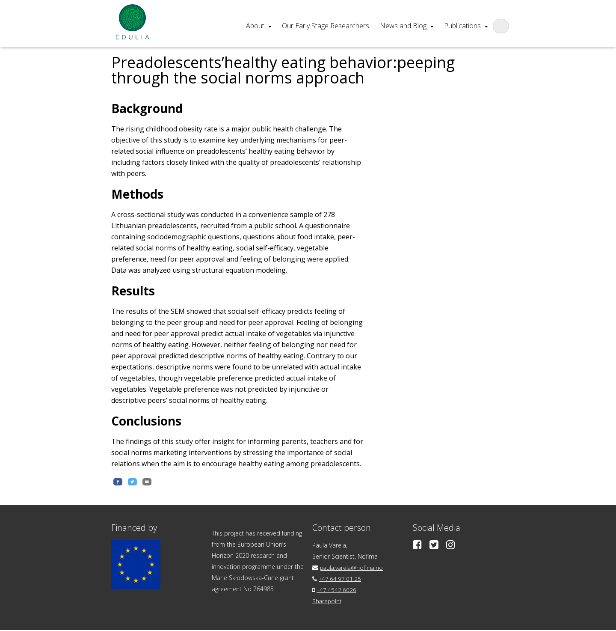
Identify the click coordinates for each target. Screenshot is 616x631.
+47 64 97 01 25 (341, 580)
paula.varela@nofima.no (353, 569)
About (255, 25)
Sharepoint (327, 602)
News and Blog (403, 25)
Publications (462, 25)
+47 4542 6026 (337, 591)
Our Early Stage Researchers (325, 25)
